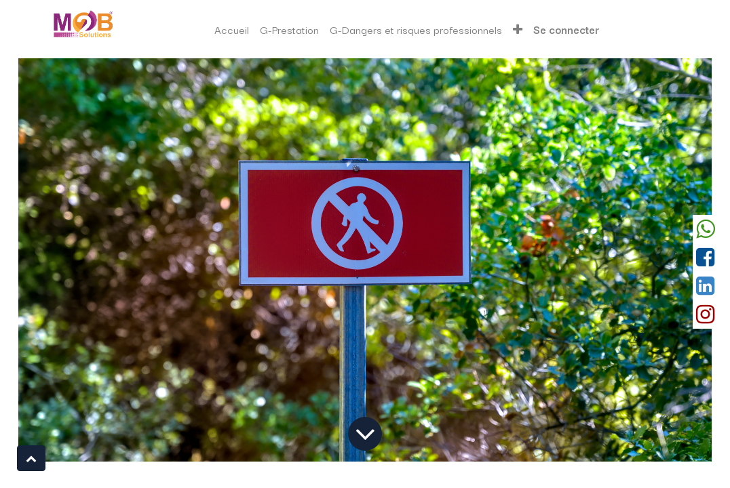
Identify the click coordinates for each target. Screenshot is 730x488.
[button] (517, 29)
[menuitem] (231, 29)
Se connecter (566, 29)
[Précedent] (70, 260)
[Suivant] (660, 260)
